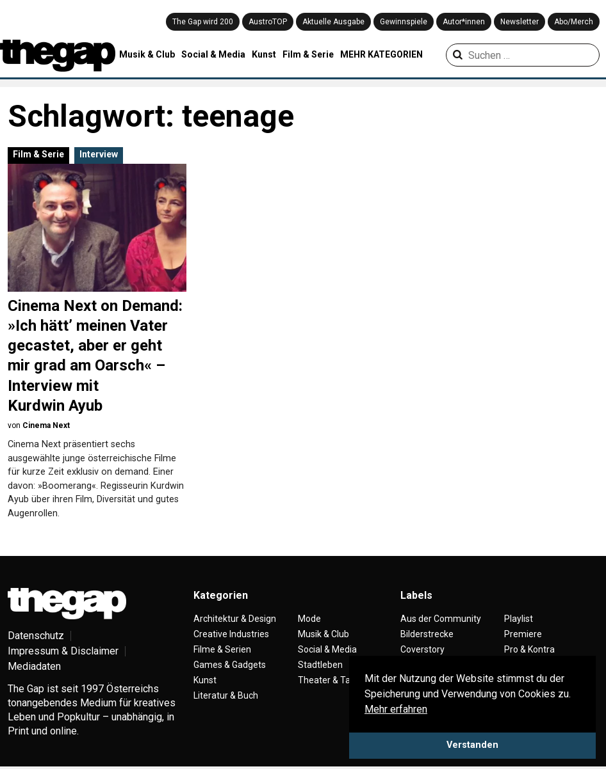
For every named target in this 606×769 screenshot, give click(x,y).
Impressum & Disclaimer (63, 651)
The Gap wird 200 (202, 21)
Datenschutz (36, 636)
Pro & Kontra (529, 649)
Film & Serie (308, 54)
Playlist (518, 619)
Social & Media (213, 54)
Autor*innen (464, 21)
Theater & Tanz (329, 680)
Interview (98, 154)
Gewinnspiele (403, 21)
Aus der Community (440, 619)
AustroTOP (268, 21)
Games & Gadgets (229, 665)
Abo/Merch (573, 21)
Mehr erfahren (395, 709)
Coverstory (422, 649)
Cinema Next (46, 425)
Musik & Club (147, 54)
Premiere (523, 634)
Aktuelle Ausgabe (333, 21)
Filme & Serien (222, 649)
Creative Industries (231, 634)
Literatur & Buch (225, 695)
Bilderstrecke (427, 634)
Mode (309, 619)
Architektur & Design (234, 619)
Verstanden (472, 745)
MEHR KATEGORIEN (381, 54)
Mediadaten (34, 666)
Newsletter (519, 21)
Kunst (264, 54)
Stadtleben (320, 665)
